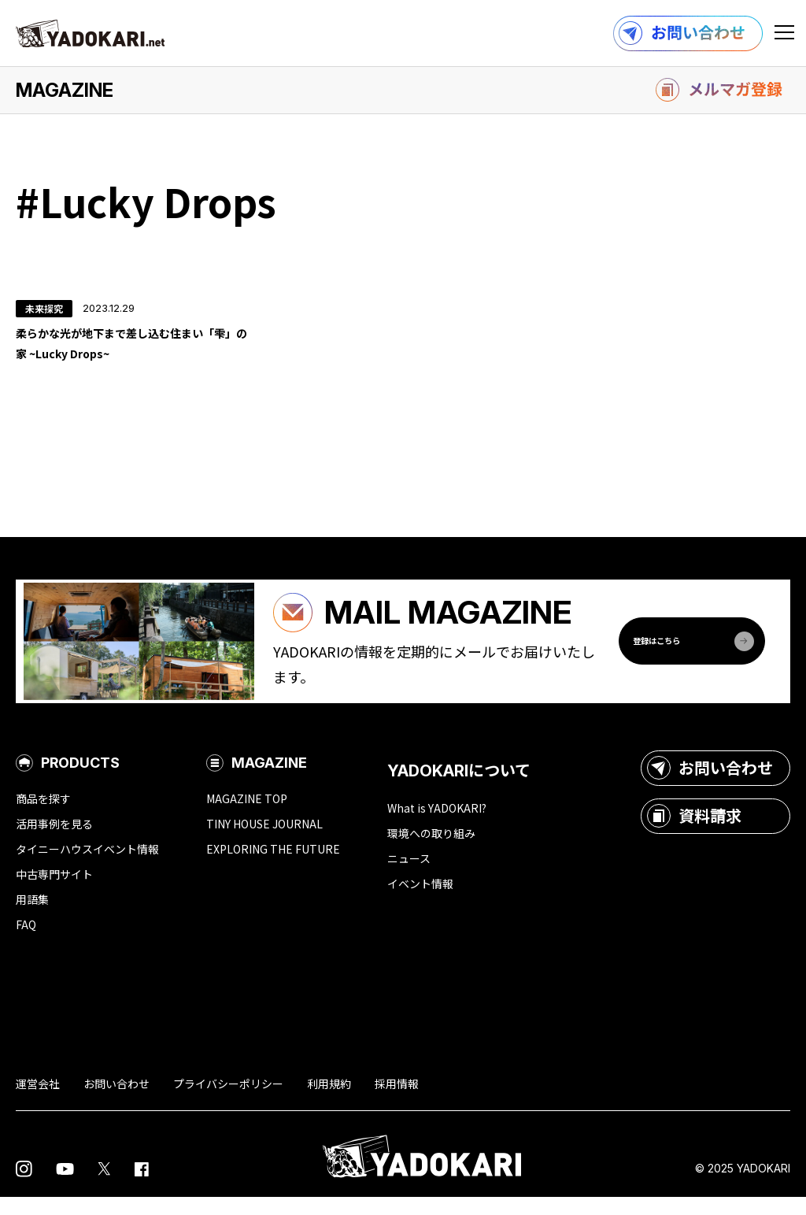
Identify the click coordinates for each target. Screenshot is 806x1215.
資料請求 (694, 834)
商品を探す (43, 816)
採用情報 (397, 1101)
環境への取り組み (431, 851)
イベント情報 (420, 901)
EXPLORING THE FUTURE (273, 867)
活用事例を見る (54, 842)
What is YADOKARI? (436, 826)
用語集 (32, 917)
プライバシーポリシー (228, 1101)
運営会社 (38, 1101)
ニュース (409, 876)
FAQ (26, 942)
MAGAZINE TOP (246, 816)
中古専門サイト (54, 892)
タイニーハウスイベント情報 (87, 867)
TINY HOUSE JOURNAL (264, 842)
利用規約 (329, 1101)
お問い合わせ (710, 786)
